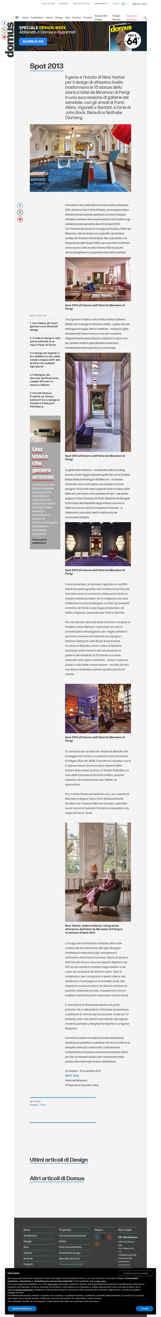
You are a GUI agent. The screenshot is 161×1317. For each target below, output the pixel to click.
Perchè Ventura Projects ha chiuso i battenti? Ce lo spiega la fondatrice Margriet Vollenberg (45, 400)
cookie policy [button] (100, 1281)
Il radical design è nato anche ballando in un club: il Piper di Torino (45, 342)
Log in (144, 4)
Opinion (28, 1253)
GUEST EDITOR (48, 4)
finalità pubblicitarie (24, 1290)
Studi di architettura (70, 1247)
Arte (67, 17)
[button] (135, 1273)
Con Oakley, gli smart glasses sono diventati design (44, 327)
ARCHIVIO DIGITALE (81, 4)
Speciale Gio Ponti (69, 1258)
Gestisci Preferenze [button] (22, 1308)
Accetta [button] (144, 1308)
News (25, 17)
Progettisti (65, 1230)
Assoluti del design (69, 1253)
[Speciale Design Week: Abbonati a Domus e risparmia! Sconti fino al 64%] (80, 35)
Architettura (37, 17)
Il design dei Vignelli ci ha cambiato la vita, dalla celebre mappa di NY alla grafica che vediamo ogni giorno (45, 360)
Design (59, 17)
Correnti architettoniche (72, 1235)
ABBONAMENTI (101, 4)
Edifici (62, 1241)
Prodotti (87, 17)
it (123, 4)
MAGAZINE (63, 4)
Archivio (76, 17)
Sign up (135, 4)
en (126, 4)
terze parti (52, 1284)
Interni (49, 17)
